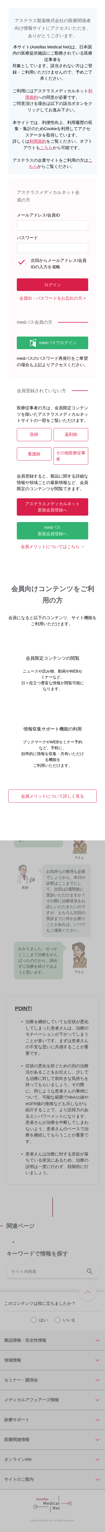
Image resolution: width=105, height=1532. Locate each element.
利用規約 (37, 141)
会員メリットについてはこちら (50, 546)
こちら (46, 147)
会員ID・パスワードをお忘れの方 (50, 298)
